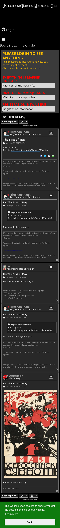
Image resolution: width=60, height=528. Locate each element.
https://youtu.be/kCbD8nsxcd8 (25, 150)
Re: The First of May (15, 202)
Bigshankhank (20, 132)
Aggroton (16, 376)
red (9, 266)
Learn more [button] (11, 514)
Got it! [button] (30, 522)
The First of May (13, 117)
